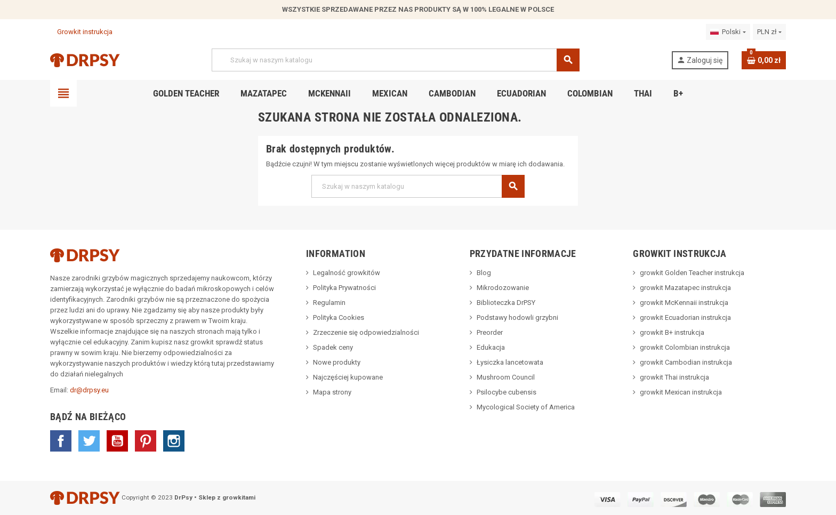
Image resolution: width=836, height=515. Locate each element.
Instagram (173, 441)
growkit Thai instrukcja (674, 377)
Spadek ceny (333, 347)
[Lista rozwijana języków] (728, 32)
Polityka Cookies (338, 317)
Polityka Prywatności (344, 288)
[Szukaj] (396, 60)
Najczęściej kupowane (348, 377)
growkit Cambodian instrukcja (686, 362)
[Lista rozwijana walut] (769, 32)
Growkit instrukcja (81, 32)
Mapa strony (332, 392)
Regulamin (329, 303)
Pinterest (145, 441)
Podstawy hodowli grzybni (517, 317)
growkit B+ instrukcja (672, 332)
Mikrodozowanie (503, 288)
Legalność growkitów (346, 273)
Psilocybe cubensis (506, 392)
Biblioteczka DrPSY (506, 303)
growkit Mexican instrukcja (681, 392)
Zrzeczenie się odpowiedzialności (366, 332)
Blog (484, 273)
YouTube (117, 441)
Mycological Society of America (526, 407)
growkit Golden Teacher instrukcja (692, 273)
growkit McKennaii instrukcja (684, 303)
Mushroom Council (506, 377)
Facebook (60, 441)
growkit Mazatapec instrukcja (685, 288)
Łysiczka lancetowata (510, 362)
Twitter (89, 441)
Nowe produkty (336, 362)
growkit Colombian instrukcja (685, 347)
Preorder (490, 332)
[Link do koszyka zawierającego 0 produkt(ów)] (764, 60)
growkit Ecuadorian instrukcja (685, 317)
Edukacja (491, 347)
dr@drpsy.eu (89, 390)
